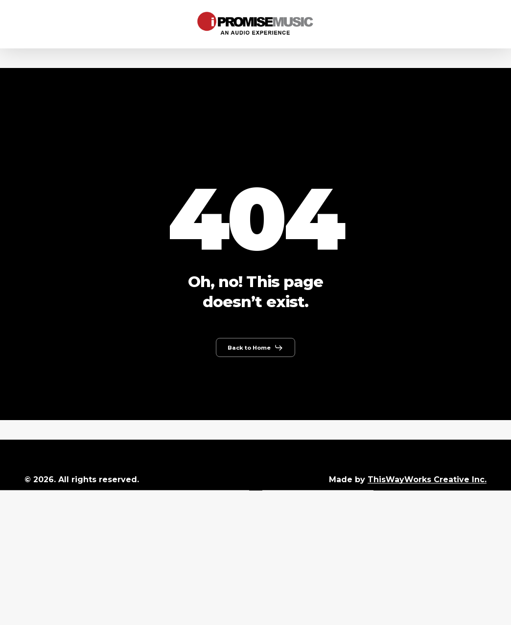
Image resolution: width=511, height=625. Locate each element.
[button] (255, 348)
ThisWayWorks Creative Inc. (427, 479)
